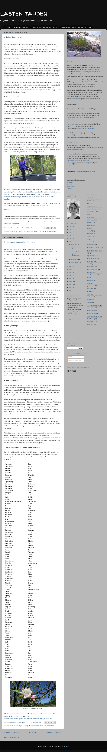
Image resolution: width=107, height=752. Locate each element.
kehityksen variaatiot (93, 247)
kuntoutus (90, 261)
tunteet (89, 299)
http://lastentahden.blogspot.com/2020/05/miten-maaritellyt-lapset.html (28, 719)
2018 (71, 269)
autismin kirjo (91, 212)
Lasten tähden (24, 13)
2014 (71, 281)
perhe (88, 291)
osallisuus (90, 288)
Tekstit (71, 357)
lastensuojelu (91, 280)
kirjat (88, 253)
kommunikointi (91, 258)
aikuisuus (30, 231)
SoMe (88, 294)
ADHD (89, 198)
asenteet (36, 231)
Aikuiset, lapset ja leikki (14, 37)
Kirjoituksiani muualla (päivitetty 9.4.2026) (76, 27)
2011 (71, 290)
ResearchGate (71, 186)
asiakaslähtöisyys (92, 209)
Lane (88, 264)
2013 (71, 284)
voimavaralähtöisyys (93, 316)
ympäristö (90, 324)
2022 (71, 236)
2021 (71, 239)
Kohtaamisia (71, 109)
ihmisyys (89, 236)
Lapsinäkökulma (72, 113)
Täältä (69, 163)
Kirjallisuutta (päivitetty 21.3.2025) (44, 27)
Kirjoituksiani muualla (79, 135)
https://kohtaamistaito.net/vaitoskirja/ (78, 160)
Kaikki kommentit (74, 361)
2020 (71, 242)
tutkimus (40, 726)
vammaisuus (90, 308)
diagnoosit (90, 217)
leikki (44, 231)
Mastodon (70, 182)
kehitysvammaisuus (93, 250)
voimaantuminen (51, 231)
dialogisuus (90, 220)
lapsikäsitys (90, 272)
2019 (71, 266)
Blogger (66, 746)
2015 (71, 278)
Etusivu (7, 27)
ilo (40, 231)
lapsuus (89, 277)
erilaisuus (90, 222)
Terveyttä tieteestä (72, 124)
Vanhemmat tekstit (53, 732)
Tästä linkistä (75, 99)
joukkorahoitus (32, 726)
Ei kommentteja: (36, 228)
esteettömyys (91, 225)
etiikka (89, 228)
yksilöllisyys (90, 321)
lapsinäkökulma (91, 275)
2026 (71, 226)
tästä (98, 137)
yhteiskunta (90, 319)
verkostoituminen (49, 726)
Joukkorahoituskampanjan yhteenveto (19, 242)
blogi (88, 214)
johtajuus (89, 242)
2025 (71, 229)
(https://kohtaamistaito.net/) (75, 149)
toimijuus (90, 297)
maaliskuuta (75, 262)
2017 (71, 272)
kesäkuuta (74, 244)
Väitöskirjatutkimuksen (74, 154)
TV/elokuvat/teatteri (93, 305)
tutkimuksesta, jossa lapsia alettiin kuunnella (80, 117)
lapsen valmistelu (92, 269)
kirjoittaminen (91, 256)
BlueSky (69, 184)
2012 (71, 287)
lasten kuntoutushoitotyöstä (85, 128)
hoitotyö (89, 231)
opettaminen (90, 286)
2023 (71, 232)
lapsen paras (90, 266)
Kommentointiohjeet (21, 27)
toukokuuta (74, 259)
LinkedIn (69, 188)
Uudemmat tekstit (12, 732)
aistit (88, 203)
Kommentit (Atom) (14, 737)
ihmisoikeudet (91, 233)
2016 (71, 275)
